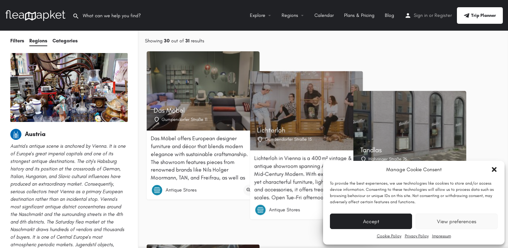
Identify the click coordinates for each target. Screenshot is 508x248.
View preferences (456, 221)
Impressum (441, 236)
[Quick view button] (248, 190)
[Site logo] (36, 15)
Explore (257, 15)
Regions (290, 15)
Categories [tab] (65, 41)
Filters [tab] (17, 41)
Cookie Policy (389, 236)
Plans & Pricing (359, 15)
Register (443, 15)
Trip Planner (480, 15)
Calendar (324, 15)
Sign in (421, 15)
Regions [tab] (38, 41)
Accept (371, 221)
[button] (494, 169)
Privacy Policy (417, 236)
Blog (389, 15)
